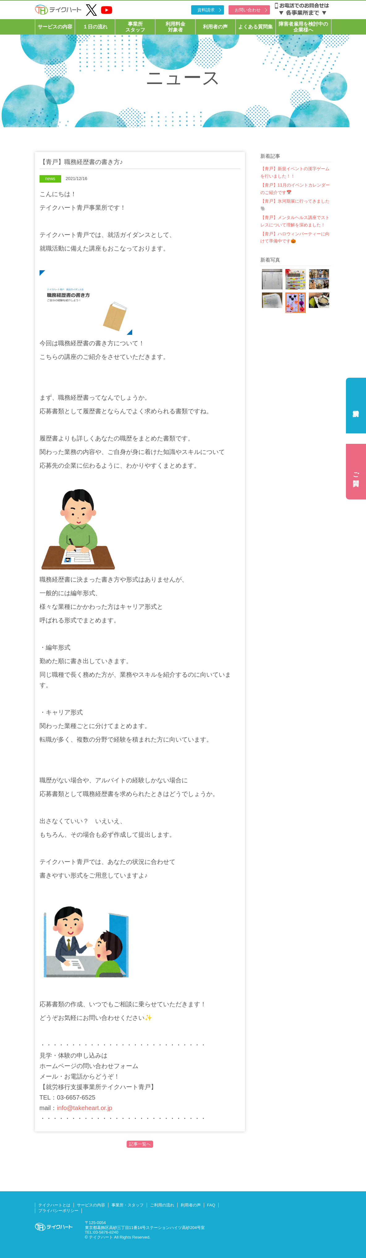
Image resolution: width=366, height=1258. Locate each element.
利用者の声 (215, 26)
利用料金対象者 (175, 26)
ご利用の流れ (162, 1205)
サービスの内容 (55, 26)
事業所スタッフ (135, 26)
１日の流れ (95, 26)
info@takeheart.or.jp (84, 1107)
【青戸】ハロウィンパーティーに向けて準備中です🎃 (295, 237)
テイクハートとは (54, 1205)
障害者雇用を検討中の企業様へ (303, 26)
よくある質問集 (255, 26)
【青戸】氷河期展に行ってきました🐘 (295, 205)
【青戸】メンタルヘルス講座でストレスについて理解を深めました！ (295, 221)
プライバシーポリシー (58, 1210)
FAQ (211, 1205)
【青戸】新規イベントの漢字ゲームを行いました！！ (295, 172)
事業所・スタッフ (127, 1205)
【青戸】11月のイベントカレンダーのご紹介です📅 (295, 189)
